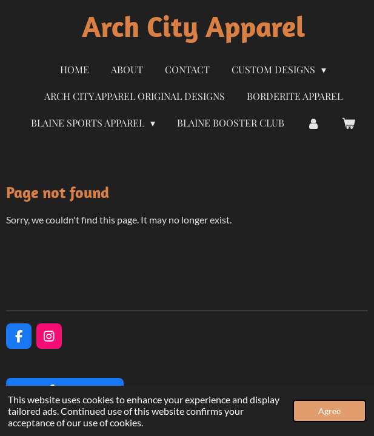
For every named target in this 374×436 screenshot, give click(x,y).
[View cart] (348, 123)
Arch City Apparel (193, 26)
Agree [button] (329, 411)
